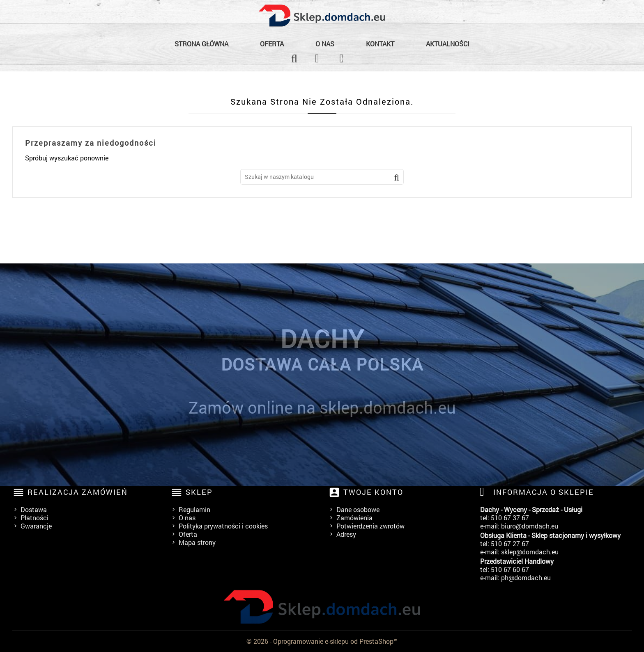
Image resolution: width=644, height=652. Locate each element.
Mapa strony (197, 542)
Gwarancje (36, 526)
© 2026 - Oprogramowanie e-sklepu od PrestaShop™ (322, 641)
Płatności (34, 517)
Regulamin (194, 509)
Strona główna (201, 43)
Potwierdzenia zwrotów (370, 526)
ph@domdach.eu (526, 577)
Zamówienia (354, 517)
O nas (324, 43)
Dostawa (34, 509)
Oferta (272, 43)
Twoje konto (373, 492)
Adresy (346, 534)
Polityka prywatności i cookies (223, 526)
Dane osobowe (358, 509)
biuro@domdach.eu (529, 526)
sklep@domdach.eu (530, 551)
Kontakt (380, 43)
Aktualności (447, 43)
